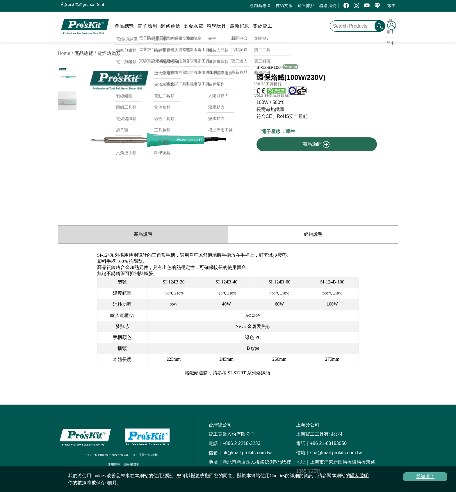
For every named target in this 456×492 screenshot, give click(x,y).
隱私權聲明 (132, 464)
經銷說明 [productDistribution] (313, 234)
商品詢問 (316, 144)
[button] (219, 137)
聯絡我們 (327, 5)
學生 (290, 131)
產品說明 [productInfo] (143, 234)
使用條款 (114, 464)
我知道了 (425, 476)
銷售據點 (306, 5)
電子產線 (271, 131)
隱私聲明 (359, 475)
